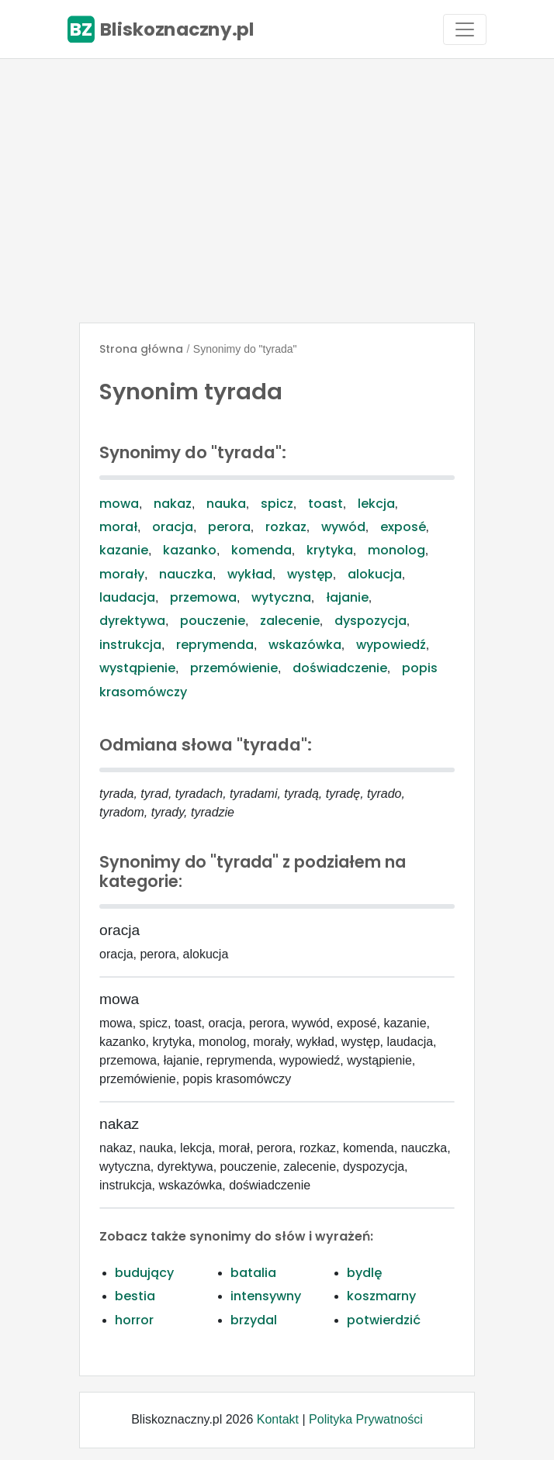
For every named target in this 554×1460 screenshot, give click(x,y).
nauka (226, 504)
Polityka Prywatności (366, 1419)
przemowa (203, 597)
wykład (249, 574)
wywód (343, 527)
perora (229, 527)
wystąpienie (137, 668)
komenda (261, 550)
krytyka (329, 550)
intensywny (265, 1296)
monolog (396, 550)
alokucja (375, 574)
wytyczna (281, 597)
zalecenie (290, 621)
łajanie (347, 597)
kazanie (123, 550)
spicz (277, 504)
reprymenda (215, 645)
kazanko (189, 550)
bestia (135, 1296)
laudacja (127, 597)
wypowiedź (391, 645)
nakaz (173, 504)
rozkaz (285, 527)
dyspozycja (370, 621)
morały (121, 574)
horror (134, 1320)
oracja (172, 527)
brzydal (253, 1320)
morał (118, 527)
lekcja (376, 504)
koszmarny (381, 1296)
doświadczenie (340, 668)
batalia (253, 1273)
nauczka (186, 574)
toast (325, 504)
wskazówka (304, 645)
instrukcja (130, 645)
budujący (144, 1273)
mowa (119, 504)
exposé (403, 527)
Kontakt (278, 1419)
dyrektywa (132, 621)
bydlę (364, 1273)
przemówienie (234, 668)
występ (310, 574)
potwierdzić (384, 1320)
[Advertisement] (277, 190)
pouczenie (212, 621)
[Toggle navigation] (464, 29)
